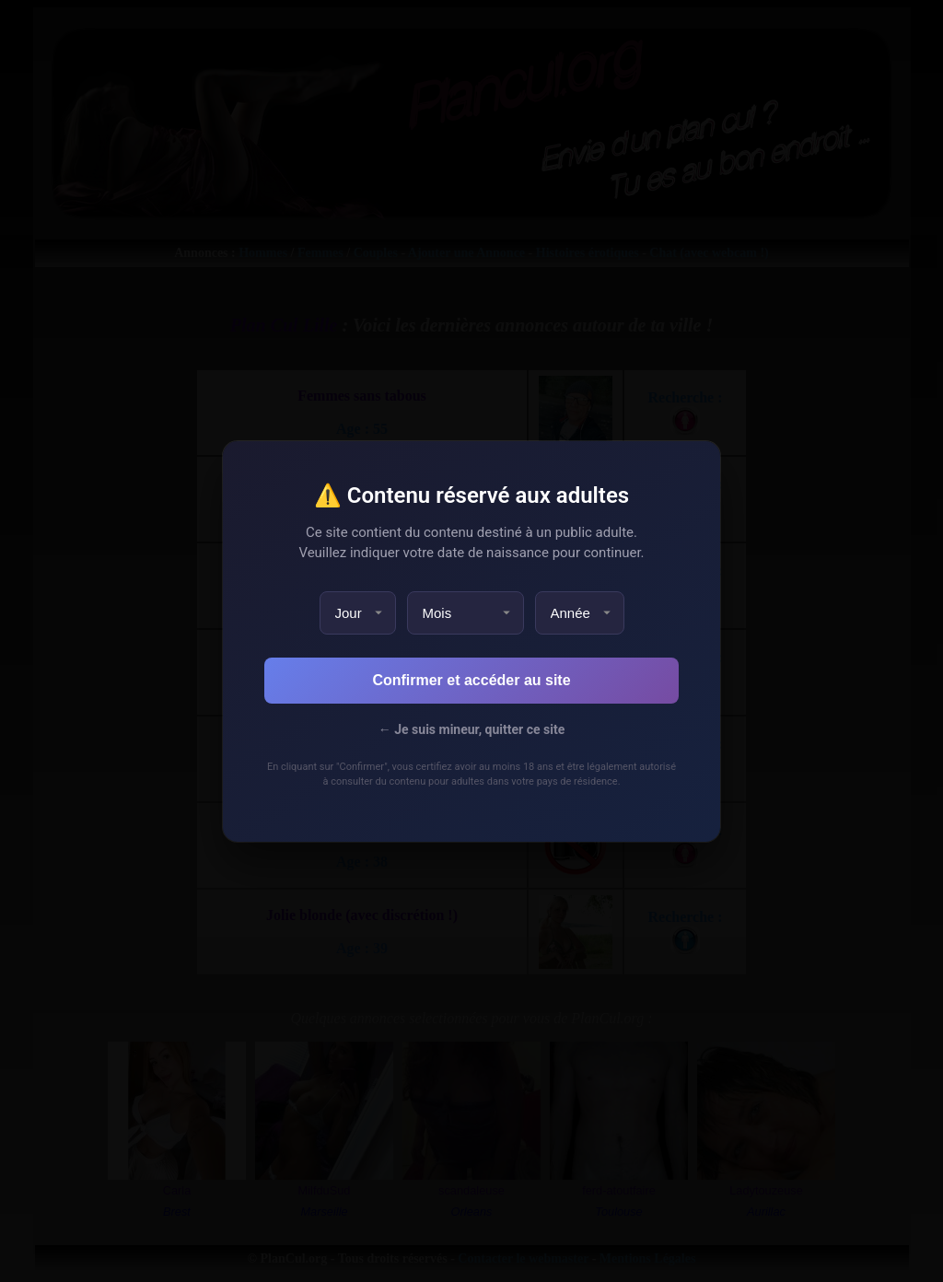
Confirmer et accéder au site (471, 680)
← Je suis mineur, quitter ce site (471, 729)
